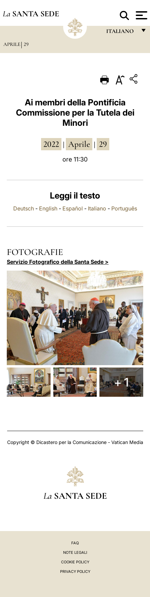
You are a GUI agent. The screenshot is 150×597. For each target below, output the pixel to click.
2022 (51, 144)
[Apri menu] (140, 15)
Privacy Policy (75, 571)
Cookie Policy (75, 562)
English (48, 208)
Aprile (11, 44)
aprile (79, 144)
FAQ (75, 543)
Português (124, 208)
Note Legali (75, 552)
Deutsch (23, 208)
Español (72, 208)
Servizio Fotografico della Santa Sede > (58, 261)
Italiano (97, 208)
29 (26, 44)
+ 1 (121, 382)
